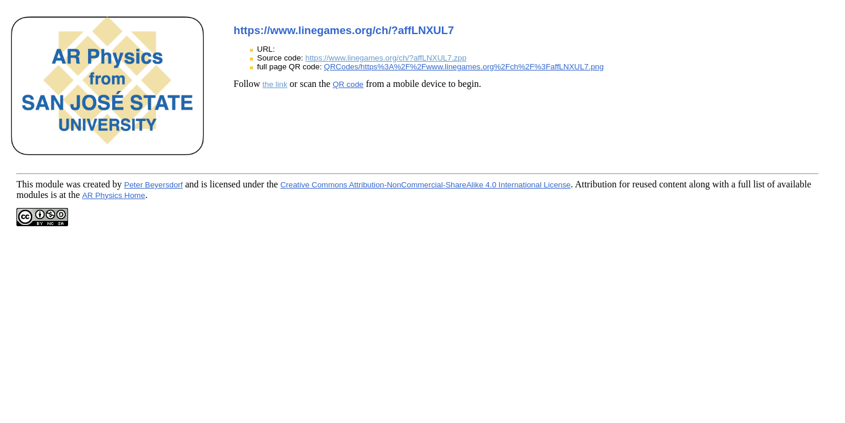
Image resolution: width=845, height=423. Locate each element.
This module (39, 184)
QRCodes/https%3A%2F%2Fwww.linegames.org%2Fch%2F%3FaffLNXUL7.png (464, 66)
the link (274, 84)
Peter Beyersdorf (153, 184)
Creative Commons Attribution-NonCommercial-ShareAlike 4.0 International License (425, 184)
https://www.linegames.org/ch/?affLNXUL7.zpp (386, 57)
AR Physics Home (113, 195)
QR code (348, 84)
